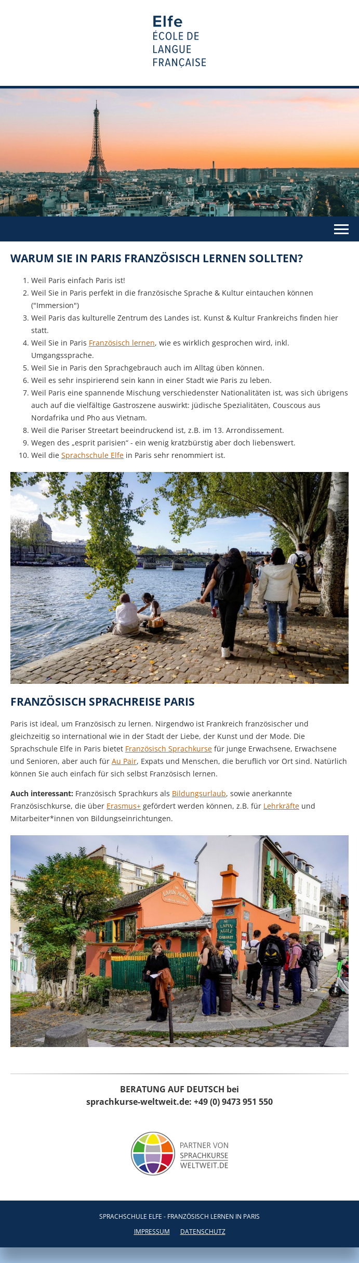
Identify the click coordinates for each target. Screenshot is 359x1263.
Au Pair (124, 761)
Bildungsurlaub (199, 793)
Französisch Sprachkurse (168, 749)
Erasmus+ (124, 806)
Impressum (152, 1231)
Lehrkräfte (281, 806)
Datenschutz (202, 1231)
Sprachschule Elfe (92, 455)
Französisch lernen (122, 343)
